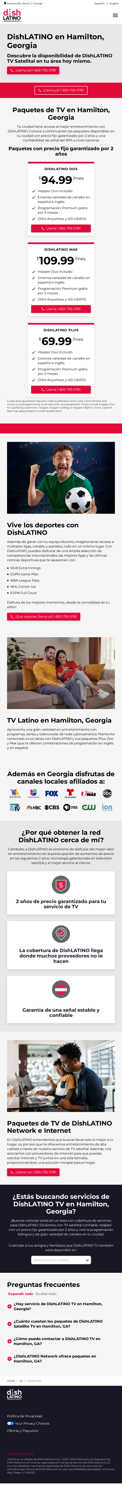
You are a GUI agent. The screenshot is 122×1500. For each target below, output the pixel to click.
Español (99, 3)
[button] (87, 1260)
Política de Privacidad (24, 1416)
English (114, 3)
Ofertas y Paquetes (23, 1431)
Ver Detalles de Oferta (20, 1453)
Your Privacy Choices (28, 1423)
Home (11, 1380)
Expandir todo (20, 1294)
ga (21, 1380)
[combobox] (56, 1260)
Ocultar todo (45, 1294)
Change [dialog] (37, 3)
